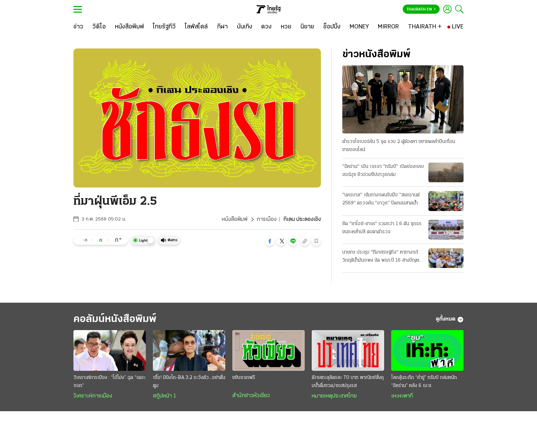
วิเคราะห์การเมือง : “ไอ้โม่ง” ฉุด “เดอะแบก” (109, 381)
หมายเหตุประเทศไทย (334, 396)
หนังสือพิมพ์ (234, 219)
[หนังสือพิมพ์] (129, 27)
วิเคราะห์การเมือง (92, 396)
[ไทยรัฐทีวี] (164, 27)
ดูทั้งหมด (450, 319)
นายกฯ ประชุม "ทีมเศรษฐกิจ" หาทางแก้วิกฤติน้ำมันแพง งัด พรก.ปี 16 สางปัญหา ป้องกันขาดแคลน (381, 257)
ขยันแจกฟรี (243, 377)
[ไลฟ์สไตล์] (196, 27)
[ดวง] (266, 27)
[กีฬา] (222, 27)
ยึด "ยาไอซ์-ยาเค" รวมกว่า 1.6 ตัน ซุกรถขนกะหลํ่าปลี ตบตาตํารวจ (381, 228)
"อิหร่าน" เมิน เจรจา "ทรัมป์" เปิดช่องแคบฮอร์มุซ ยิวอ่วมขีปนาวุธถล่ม (383, 170)
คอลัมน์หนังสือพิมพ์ (114, 319)
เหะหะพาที (402, 396)
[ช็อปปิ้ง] (332, 27)
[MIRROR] (388, 27)
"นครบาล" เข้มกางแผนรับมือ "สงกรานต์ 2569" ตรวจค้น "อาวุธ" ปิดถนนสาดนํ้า (381, 199)
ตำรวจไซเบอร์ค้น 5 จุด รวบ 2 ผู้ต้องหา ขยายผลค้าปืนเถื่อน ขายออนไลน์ (398, 145)
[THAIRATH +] (425, 27)
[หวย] (286, 27)
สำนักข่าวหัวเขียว (251, 396)
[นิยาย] (307, 27)
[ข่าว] (78, 27)
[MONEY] (359, 27)
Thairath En (421, 9)
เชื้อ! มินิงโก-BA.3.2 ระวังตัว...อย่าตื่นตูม (189, 381)
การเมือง (267, 219)
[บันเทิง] (244, 27)
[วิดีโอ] (99, 27)
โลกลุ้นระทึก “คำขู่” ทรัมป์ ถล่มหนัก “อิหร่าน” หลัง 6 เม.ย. (424, 381)
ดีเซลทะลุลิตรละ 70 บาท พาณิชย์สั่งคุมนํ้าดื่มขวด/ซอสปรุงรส (348, 381)
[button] (269, 241)
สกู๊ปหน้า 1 (164, 396)
